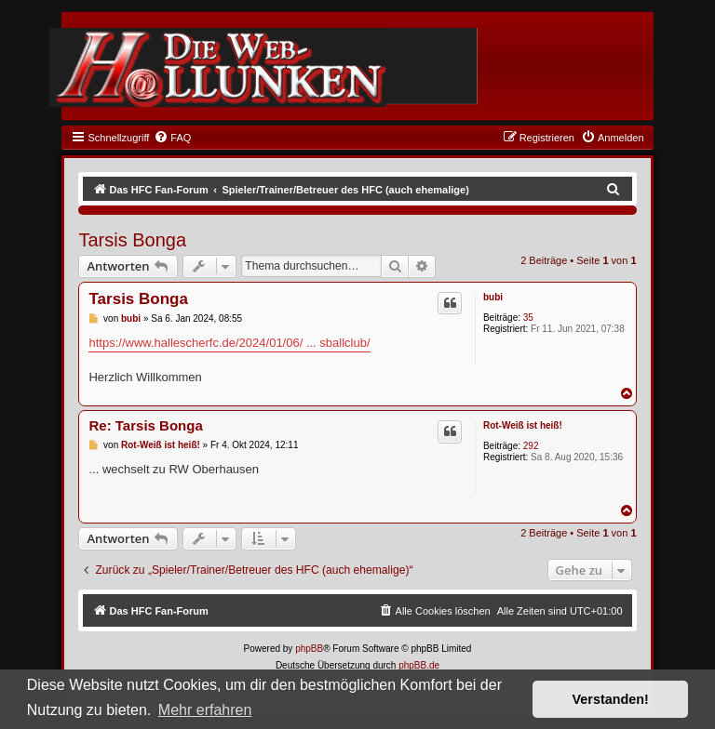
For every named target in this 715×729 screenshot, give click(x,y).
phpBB (309, 648)
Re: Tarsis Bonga (145, 425)
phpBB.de (418, 665)
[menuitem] (172, 137)
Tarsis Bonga (132, 240)
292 (531, 446)
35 (528, 317)
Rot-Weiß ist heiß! (522, 425)
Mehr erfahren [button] (205, 710)
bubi (493, 297)
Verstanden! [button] (611, 699)
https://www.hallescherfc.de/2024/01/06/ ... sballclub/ (229, 343)
